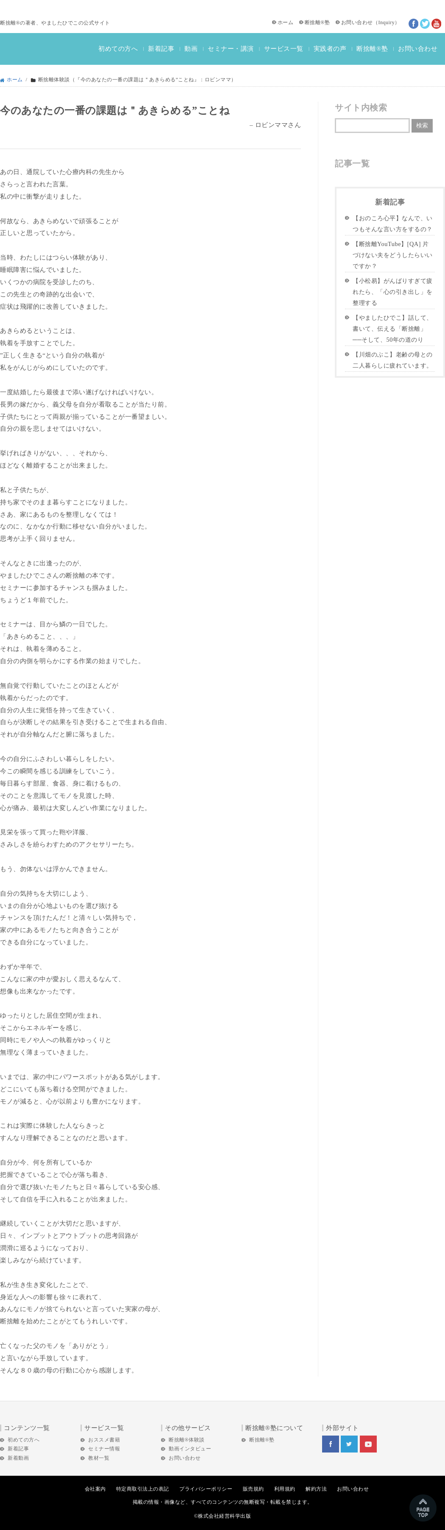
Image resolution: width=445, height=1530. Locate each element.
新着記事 (161, 48)
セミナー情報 (104, 1449)
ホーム (286, 22)
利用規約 (284, 1489)
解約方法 (316, 1489)
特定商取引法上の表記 (142, 1489)
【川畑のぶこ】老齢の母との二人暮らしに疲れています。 (393, 360)
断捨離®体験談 (187, 1440)
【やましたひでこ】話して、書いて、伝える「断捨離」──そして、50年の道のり (393, 328)
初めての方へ (118, 48)
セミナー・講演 (231, 48)
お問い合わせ (357, 22)
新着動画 (18, 1458)
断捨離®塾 (317, 22)
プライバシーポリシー (205, 1489)
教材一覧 (98, 1458)
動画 (190, 48)
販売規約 (253, 1489)
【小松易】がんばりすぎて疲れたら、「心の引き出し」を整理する (393, 291)
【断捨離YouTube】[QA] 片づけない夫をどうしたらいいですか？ (393, 255)
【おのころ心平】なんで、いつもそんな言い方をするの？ (393, 223)
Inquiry (386, 22)
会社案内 (95, 1489)
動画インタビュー (190, 1449)
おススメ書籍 (104, 1440)
